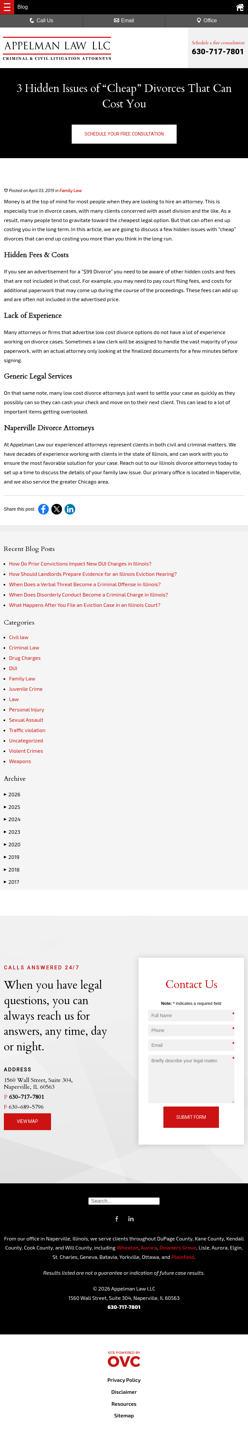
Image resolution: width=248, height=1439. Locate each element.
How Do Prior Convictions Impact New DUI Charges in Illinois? (80, 563)
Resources (123, 1404)
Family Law (70, 190)
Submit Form (191, 1117)
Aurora (148, 1247)
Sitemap (124, 1415)
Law (14, 699)
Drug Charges (25, 658)
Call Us (41, 20)
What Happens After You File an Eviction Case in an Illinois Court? (84, 605)
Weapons (20, 761)
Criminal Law (24, 647)
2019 (11, 857)
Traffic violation (27, 730)
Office (206, 20)
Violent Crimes (26, 751)
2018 (12, 869)
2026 (12, 794)
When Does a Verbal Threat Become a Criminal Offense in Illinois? (85, 584)
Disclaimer (124, 1392)
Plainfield (182, 1257)
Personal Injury (26, 709)
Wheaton (128, 1247)
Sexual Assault (26, 720)
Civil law (18, 637)
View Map (27, 1121)
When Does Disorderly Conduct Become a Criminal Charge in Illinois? (88, 594)
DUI (13, 668)
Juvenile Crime (26, 689)
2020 (12, 844)
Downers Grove (178, 1247)
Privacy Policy (123, 1380)
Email (124, 20)
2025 (12, 806)
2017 (11, 881)
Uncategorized (26, 740)
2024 (12, 819)
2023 (12, 831)
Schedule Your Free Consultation (124, 134)
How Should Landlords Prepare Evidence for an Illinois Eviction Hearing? (93, 574)
